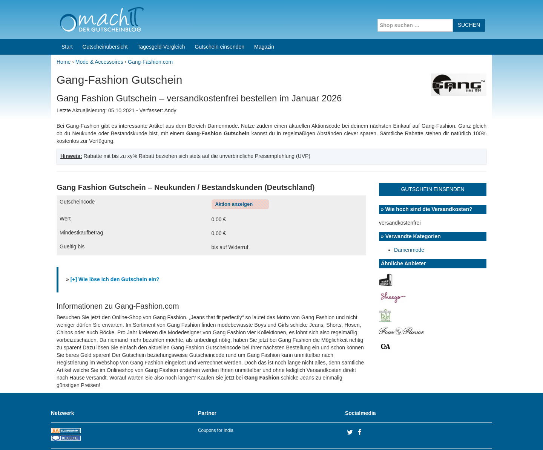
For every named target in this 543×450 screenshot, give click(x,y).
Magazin (264, 18)
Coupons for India (215, 401)
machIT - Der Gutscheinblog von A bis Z (116, 435)
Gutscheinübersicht (105, 18)
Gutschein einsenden (220, 18)
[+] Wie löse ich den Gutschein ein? (115, 251)
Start (67, 18)
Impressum (445, 435)
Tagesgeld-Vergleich (161, 18)
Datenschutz (477, 435)
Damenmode (409, 221)
